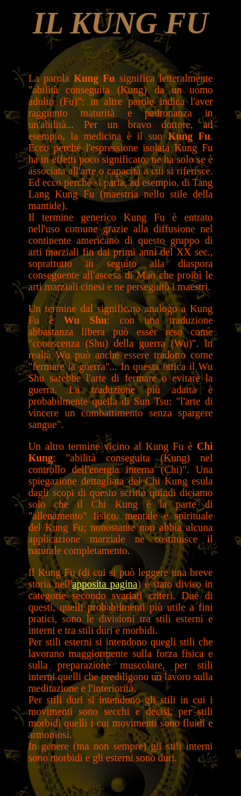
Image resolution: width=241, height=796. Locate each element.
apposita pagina (105, 583)
